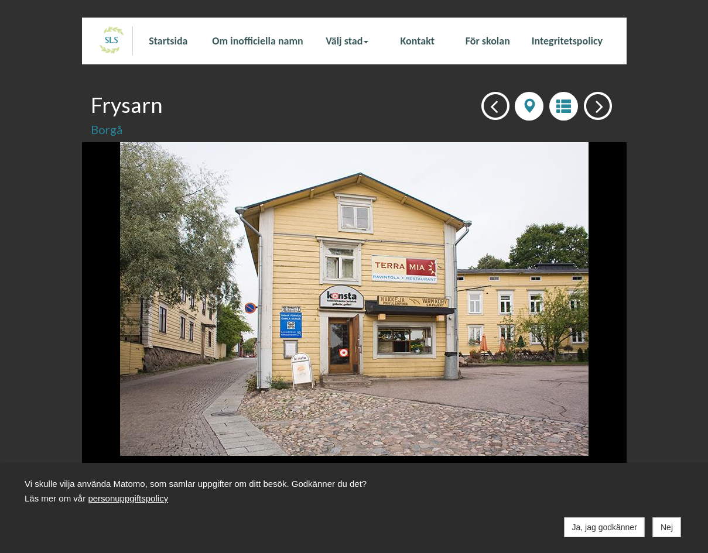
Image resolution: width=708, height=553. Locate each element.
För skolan (488, 41)
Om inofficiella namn (257, 41)
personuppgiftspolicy (128, 498)
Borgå (106, 129)
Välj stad (347, 41)
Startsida (168, 41)
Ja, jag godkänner (604, 527)
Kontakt (418, 41)
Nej (667, 527)
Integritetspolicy (567, 41)
